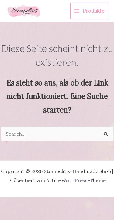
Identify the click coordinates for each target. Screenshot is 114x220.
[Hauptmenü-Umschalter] (89, 11)
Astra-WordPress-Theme (76, 180)
